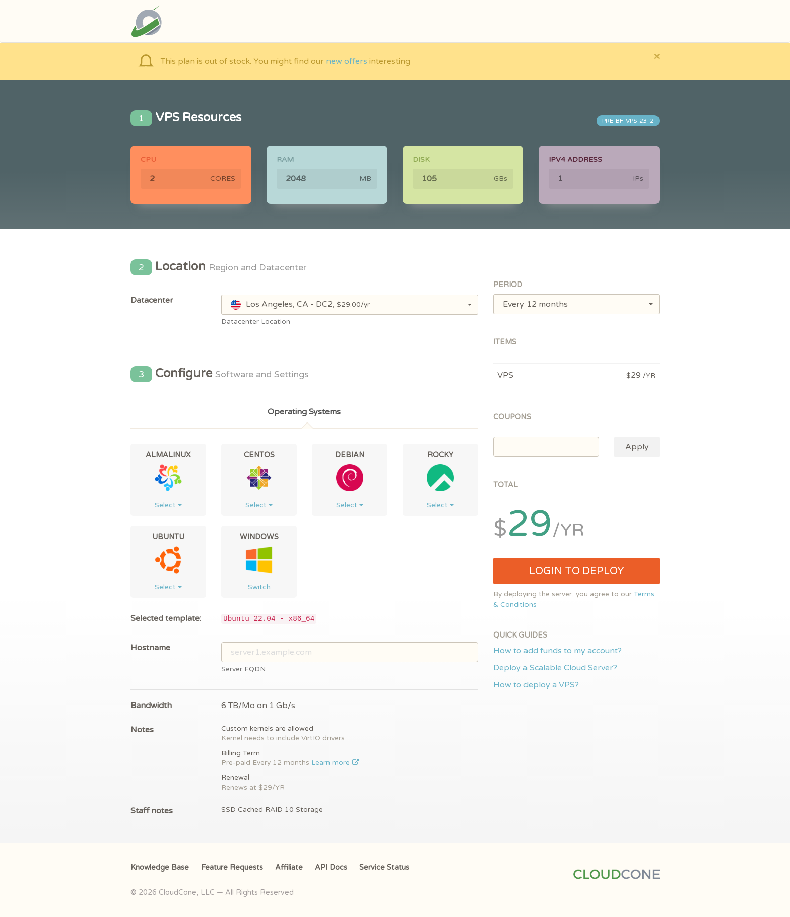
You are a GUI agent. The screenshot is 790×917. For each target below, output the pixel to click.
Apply (637, 447)
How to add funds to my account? (557, 651)
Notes (142, 730)
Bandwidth (151, 705)
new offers (346, 61)
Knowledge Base (159, 867)
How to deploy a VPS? (536, 685)
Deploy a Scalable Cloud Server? (555, 668)
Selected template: (165, 618)
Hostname (150, 648)
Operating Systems (304, 412)
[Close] (657, 56)
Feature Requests (232, 867)
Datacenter (151, 300)
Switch (259, 587)
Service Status (384, 867)
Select (168, 505)
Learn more (335, 763)
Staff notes (151, 811)
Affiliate (289, 867)
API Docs (331, 867)
